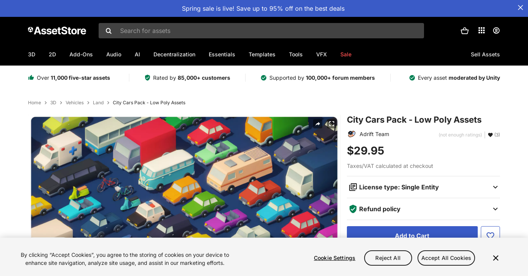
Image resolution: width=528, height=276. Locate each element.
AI (137, 54)
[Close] (495, 258)
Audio (113, 54)
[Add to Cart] (412, 235)
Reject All (387, 258)
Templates (262, 54)
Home (34, 102)
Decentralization (174, 54)
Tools (296, 54)
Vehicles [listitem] (75, 102)
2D (52, 54)
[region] (264, 257)
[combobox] (261, 30)
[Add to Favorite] (490, 235)
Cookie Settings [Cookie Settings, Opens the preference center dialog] (334, 258)
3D (31, 54)
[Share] (317, 123)
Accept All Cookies (446, 258)
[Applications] (481, 30)
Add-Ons (81, 54)
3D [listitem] (53, 102)
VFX (321, 54)
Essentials (222, 54)
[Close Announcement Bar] (520, 8)
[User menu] (496, 30)
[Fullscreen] (331, 123)
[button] (464, 30)
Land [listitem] (98, 102)
